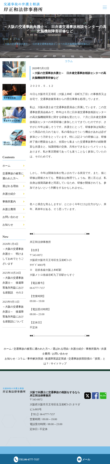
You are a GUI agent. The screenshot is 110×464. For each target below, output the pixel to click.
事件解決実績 (35, 358)
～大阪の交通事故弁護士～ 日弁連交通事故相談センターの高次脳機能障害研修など (46, 44)
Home (5, 39)
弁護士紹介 (9, 193)
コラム (16, 39)
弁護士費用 (9, 209)
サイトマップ (59, 363)
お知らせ (7, 224)
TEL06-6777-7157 (26, 459)
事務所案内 (9, 201)
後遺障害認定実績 (55, 358)
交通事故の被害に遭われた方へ (32, 348)
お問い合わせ (10, 217)
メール (83, 459)
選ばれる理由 (10, 186)
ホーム (6, 165)
